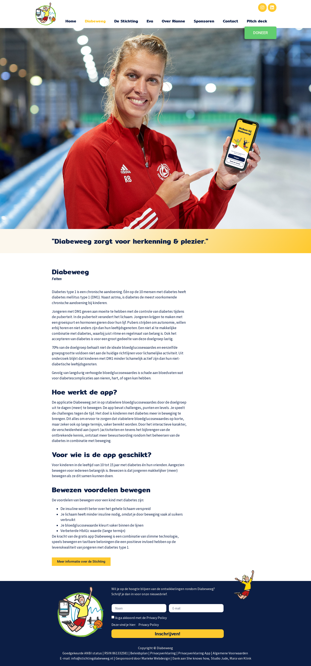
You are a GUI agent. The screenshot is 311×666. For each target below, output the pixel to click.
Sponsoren (204, 21)
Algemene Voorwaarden (231, 653)
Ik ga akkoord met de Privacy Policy (141, 618)
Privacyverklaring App (194, 653)
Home (70, 21)
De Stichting (126, 21)
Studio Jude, (220, 658)
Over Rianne (173, 21)
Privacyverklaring (163, 653)
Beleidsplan (139, 653)
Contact (230, 21)
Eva (150, 21)
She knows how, (198, 658)
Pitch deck (257, 21)
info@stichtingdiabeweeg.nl (92, 658)
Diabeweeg (95, 21)
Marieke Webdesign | (156, 658)
